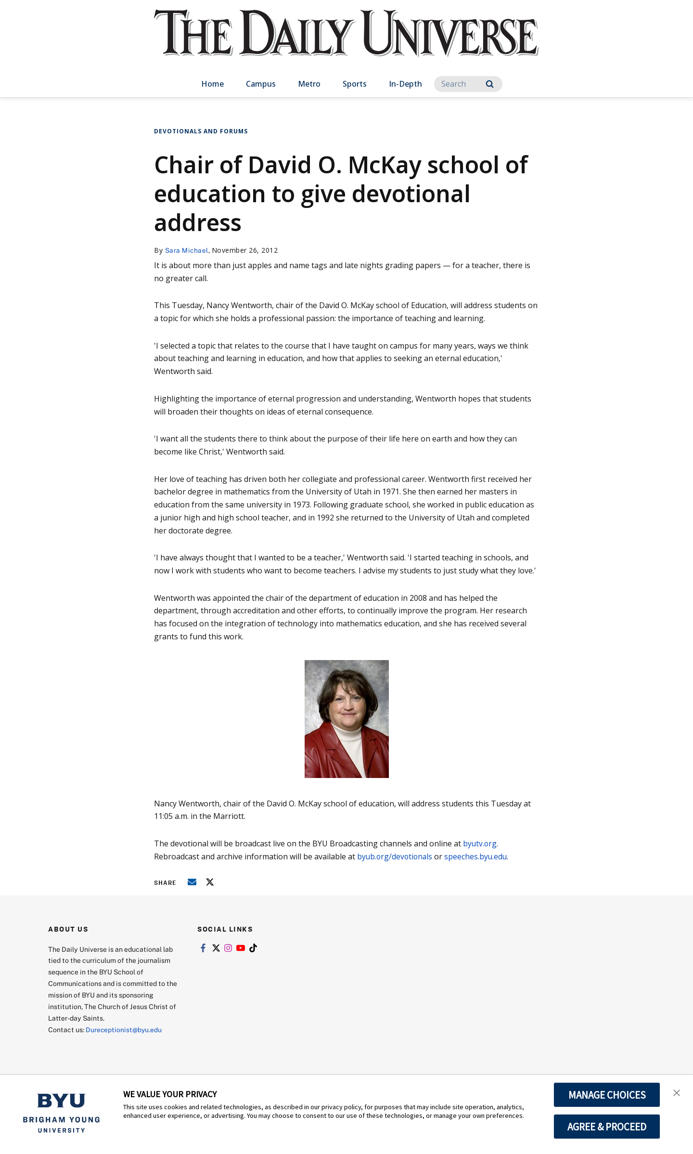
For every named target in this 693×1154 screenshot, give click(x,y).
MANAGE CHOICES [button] (607, 1095)
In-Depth (405, 83)
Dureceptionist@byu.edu (124, 1029)
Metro (309, 83)
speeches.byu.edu (477, 856)
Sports (355, 83)
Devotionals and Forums (201, 131)
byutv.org (480, 843)
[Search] (468, 84)
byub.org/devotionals (396, 856)
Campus (261, 83)
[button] (677, 1092)
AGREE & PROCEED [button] (607, 1126)
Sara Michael (187, 250)
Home (212, 83)
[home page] (346, 43)
